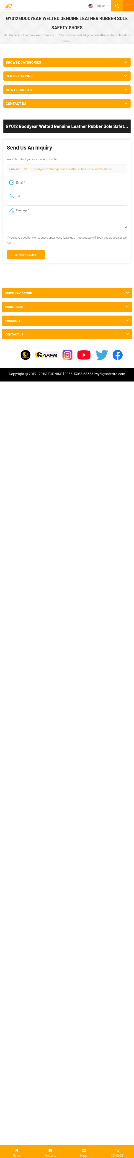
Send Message (26, 255)
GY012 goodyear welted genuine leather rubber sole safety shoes (68, 169)
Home (10, 35)
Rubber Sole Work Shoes (35, 35)
